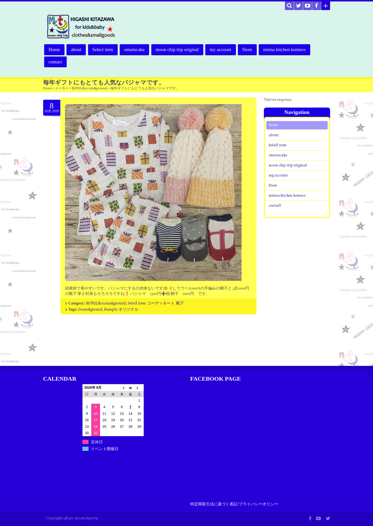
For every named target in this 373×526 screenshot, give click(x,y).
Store (249, 49)
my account (222, 49)
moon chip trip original (178, 49)
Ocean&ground (90, 309)
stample (110, 309)
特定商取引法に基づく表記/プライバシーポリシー (234, 504)
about (76, 49)
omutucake (135, 49)
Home (54, 49)
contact (55, 61)
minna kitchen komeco (286, 49)
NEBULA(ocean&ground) (89, 88)
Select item (103, 49)
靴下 (180, 303)
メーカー (62, 88)
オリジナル (128, 309)
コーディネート (161, 303)
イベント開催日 (104, 449)
